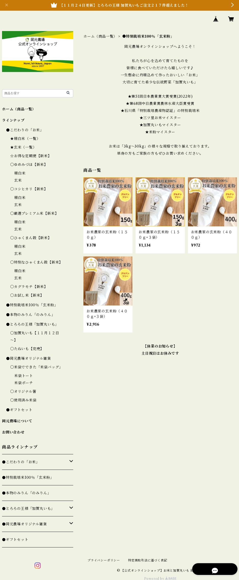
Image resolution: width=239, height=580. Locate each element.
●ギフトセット (19, 410)
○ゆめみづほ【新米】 (29, 164)
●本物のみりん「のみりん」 (30, 314)
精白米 (19, 173)
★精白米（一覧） (25, 138)
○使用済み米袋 (23, 400)
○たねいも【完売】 (27, 348)
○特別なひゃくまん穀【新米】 (36, 262)
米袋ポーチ (23, 383)
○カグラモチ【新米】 (29, 286)
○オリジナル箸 (23, 391)
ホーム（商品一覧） (100, 36)
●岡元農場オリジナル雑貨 (28, 358)
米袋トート (23, 375)
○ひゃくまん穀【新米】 (31, 238)
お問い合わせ (13, 432)
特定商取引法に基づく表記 (147, 560)
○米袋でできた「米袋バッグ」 (36, 367)
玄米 (18, 180)
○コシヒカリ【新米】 (29, 189)
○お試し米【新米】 (27, 295)
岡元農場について (17, 421)
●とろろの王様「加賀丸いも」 (32, 324)
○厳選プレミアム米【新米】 (34, 213)
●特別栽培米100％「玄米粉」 (32, 305)
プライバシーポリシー (103, 560)
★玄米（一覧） (23, 147)
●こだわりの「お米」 (25, 130)
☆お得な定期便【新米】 (31, 156)
